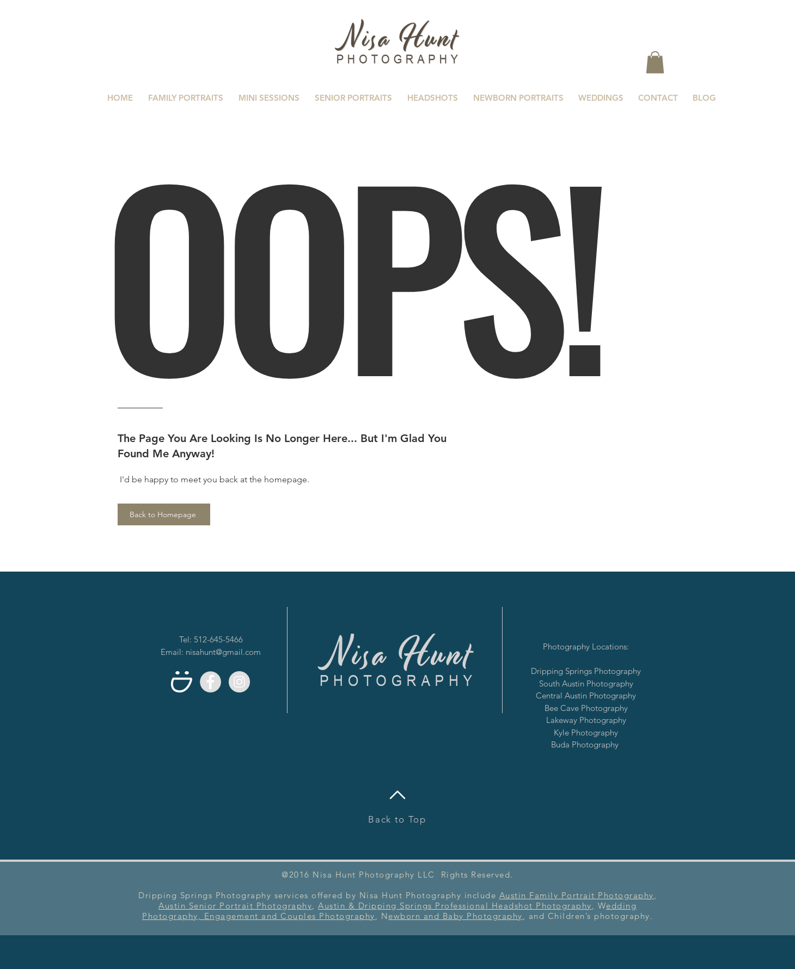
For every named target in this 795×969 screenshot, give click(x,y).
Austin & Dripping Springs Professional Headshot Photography (455, 905)
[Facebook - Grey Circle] (210, 681)
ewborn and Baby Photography (455, 916)
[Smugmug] (181, 681)
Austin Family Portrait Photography (576, 895)
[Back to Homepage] (164, 514)
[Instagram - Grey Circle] (239, 681)
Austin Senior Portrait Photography (235, 905)
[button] (655, 62)
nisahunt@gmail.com (223, 652)
